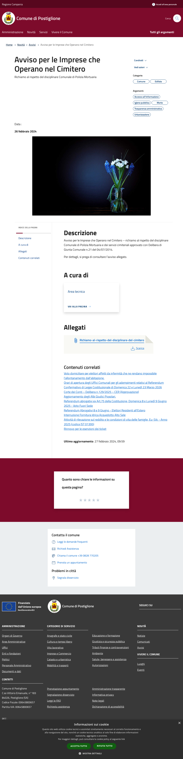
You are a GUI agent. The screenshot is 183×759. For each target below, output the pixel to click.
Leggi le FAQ (54, 701)
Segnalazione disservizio (60, 695)
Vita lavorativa (55, 648)
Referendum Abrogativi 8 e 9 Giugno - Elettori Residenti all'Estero (104, 410)
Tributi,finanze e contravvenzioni (110, 647)
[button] (91, 753)
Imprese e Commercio (59, 653)
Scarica (137, 348)
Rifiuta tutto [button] (105, 745)
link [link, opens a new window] (123, 739)
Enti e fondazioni (11, 653)
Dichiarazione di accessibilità (108, 707)
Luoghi (141, 664)
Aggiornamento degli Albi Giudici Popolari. (90, 396)
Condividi (141, 60)
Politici (6, 659)
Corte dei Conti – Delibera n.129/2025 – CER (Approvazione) (101, 392)
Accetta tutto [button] (79, 746)
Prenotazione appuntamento (63, 689)
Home (9, 45)
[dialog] (91, 739)
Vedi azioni (141, 67)
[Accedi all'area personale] (164, 4)
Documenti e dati (11, 671)
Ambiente (97, 653)
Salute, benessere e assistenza (109, 659)
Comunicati (143, 642)
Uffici (5, 648)
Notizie (141, 636)
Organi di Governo (12, 636)
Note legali (98, 701)
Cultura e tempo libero (59, 642)
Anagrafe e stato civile (59, 636)
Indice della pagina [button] (27, 227)
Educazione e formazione (106, 635)
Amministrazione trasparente (108, 689)
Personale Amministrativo (16, 665)
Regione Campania (12, 4)
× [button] (179, 723)
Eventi (140, 670)
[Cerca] (177, 18)
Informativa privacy (103, 695)
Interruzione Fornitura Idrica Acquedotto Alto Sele (95, 415)
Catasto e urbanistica (59, 659)
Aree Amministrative (13, 642)
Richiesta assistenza (58, 707)
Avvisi (32, 45)
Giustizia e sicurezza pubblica (108, 641)
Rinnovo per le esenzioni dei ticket (85, 429)
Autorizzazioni (100, 665)
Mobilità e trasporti (57, 665)
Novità (21, 45)
